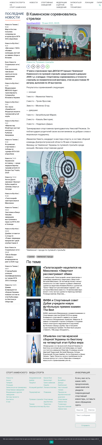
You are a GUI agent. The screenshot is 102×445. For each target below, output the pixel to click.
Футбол (15, 43)
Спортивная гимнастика (62, 400)
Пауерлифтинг (34, 392)
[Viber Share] (43, 66)
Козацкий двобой (36, 387)
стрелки (30, 257)
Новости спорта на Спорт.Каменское (18, 4)
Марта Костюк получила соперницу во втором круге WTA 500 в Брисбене (12, 34)
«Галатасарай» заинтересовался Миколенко (12, 200)
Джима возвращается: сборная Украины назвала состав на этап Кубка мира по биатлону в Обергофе (12, 294)
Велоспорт (48, 380)
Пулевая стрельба (45, 62)
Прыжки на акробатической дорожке (64, 394)
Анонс (8, 380)
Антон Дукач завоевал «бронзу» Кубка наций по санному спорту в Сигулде (12, 184)
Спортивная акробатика (48, 400)
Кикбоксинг (62, 385)
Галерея (9, 383)
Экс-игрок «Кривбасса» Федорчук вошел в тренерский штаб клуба (12, 111)
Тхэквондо (62, 404)
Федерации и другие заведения (61, 4)
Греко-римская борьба (49, 384)
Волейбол (62, 380)
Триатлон (47, 404)
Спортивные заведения (47, 3)
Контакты (10, 399)
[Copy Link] (38, 66)
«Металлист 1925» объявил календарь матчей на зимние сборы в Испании (12, 53)
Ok (51, 442)
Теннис (15, 25)
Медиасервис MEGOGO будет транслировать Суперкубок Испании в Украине (12, 93)
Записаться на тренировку (75, 4)
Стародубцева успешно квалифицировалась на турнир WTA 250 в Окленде (13, 276)
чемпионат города (45, 257)
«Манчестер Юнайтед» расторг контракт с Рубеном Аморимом (12, 130)
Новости (33, 2)
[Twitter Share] (33, 66)
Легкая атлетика (50, 387)
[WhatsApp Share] (47, 66)
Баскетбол (48, 378)
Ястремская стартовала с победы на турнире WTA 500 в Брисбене (12, 149)
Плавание (47, 392)
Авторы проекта (12, 397)
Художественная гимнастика (64, 407)
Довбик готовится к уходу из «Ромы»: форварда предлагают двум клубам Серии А (12, 238)
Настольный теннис (62, 388)
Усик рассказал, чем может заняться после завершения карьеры (11, 74)
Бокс (7, 62)
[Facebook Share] (28, 66)
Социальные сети (12, 64)
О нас (8, 402)
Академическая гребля (35, 379)
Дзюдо (60, 383)
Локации (89, 2)
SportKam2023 (33, 23)
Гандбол (32, 383)
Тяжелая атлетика (36, 406)
